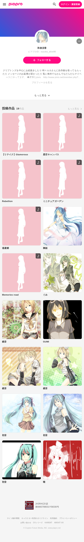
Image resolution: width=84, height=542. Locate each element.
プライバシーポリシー (68, 518)
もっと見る (73, 108)
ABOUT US (59, 523)
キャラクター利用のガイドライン (34, 518)
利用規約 (53, 518)
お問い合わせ (25, 523)
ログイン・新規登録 (70, 4)
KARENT (48, 523)
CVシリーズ (38, 523)
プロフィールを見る (42, 82)
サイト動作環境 (13, 518)
